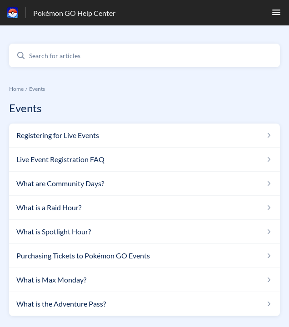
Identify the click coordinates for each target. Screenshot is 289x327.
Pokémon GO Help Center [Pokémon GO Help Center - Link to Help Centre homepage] (74, 13)
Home (16, 88)
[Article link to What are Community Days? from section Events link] (144, 183)
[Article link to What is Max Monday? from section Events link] (144, 279)
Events (37, 88)
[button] (276, 14)
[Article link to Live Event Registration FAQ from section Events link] (144, 159)
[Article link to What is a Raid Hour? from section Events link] (144, 207)
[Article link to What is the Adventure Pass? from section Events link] (144, 303)
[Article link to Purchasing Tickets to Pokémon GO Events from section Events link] (144, 255)
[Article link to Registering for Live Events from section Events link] (144, 135)
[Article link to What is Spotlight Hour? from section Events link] (144, 231)
